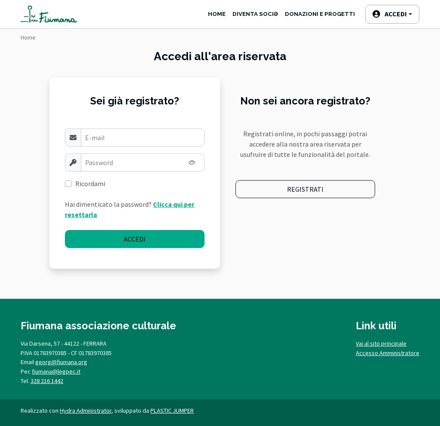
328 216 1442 (47, 381)
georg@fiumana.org (61, 362)
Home (217, 14)
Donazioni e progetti (320, 14)
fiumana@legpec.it (56, 371)
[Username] (143, 138)
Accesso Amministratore (387, 353)
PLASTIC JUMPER (172, 410)
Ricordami (90, 183)
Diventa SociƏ (255, 14)
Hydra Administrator (85, 410)
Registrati (305, 189)
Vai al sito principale (381, 343)
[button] (392, 14)
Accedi (135, 239)
